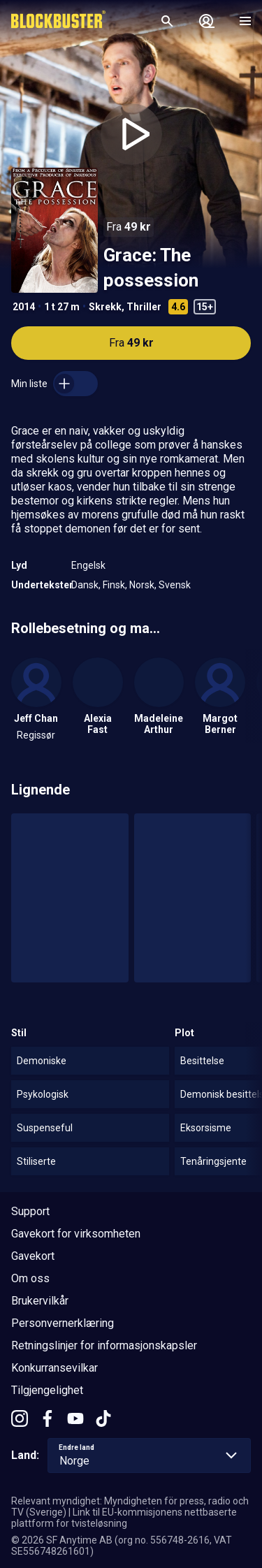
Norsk (141, 584)
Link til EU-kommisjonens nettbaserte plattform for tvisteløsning (124, 1518)
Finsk (114, 584)
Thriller (143, 306)
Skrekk (105, 306)
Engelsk (88, 565)
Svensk (175, 584)
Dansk (85, 584)
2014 (24, 306)
